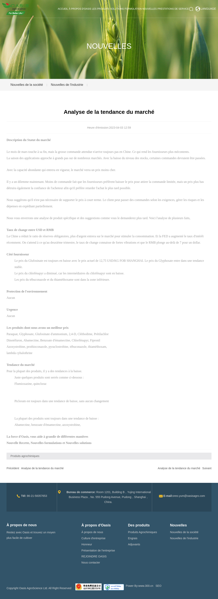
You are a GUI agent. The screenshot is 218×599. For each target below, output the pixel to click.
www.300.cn (145, 585)
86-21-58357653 (37, 495)
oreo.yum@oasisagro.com (189, 495)
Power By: (132, 585)
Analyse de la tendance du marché (42, 468)
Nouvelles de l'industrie (67, 84)
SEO (159, 585)
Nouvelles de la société (26, 84)
